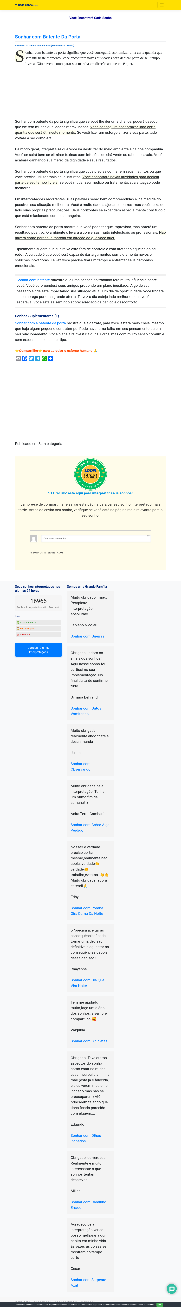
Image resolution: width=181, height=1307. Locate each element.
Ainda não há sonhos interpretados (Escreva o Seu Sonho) (44, 45)
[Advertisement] (90, 94)
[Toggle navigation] (161, 5)
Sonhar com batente (33, 280)
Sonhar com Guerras (87, 636)
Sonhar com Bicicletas (89, 1041)
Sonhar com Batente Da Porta (47, 37)
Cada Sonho (24, 4)
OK (159, 1305)
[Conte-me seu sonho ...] (96, 538)
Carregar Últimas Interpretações (39, 650)
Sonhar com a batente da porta (40, 323)
